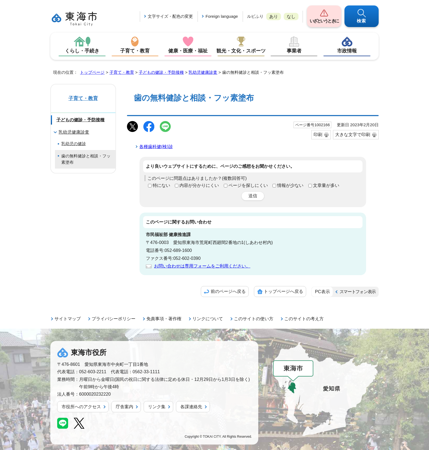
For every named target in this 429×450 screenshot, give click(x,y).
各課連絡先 (191, 406)
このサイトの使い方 (253, 318)
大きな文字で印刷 (352, 134)
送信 (252, 195)
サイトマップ (67, 318)
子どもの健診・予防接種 (161, 72)
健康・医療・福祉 (188, 51)
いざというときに (324, 21)
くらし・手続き (82, 51)
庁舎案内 (124, 406)
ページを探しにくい (248, 185)
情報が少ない (290, 185)
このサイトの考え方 (304, 318)
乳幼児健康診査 (203, 72)
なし (291, 16)
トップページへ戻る (283, 291)
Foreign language (221, 16)
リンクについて (207, 318)
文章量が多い (326, 185)
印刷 (318, 134)
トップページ (92, 72)
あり (273, 16)
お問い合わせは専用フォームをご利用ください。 (202, 266)
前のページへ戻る (228, 291)
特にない (161, 185)
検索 (362, 21)
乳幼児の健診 (73, 143)
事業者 (294, 51)
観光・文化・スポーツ (241, 51)
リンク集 (157, 406)
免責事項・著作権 (163, 318)
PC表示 (322, 291)
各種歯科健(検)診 (156, 146)
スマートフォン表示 (358, 291)
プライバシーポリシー (113, 318)
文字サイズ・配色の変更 (170, 16)
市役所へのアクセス (81, 406)
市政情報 (347, 51)
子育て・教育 (135, 51)
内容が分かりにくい (199, 185)
